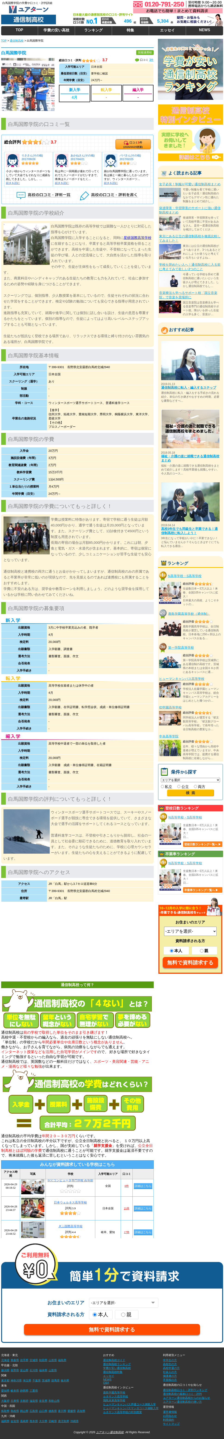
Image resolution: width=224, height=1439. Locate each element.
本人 (176, 951)
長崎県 (24, 1421)
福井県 (43, 1370)
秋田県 (43, 1360)
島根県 (15, 1411)
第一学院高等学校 (181, 647)
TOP (19, 30)
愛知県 (5, 1390)
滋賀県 (34, 1400)
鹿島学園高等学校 (114, 1392)
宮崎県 (53, 1421)
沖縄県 (74, 1421)
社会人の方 (170, 1372)
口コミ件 (133, 144)
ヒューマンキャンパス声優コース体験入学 (129, 1404)
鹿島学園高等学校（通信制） (189, 613)
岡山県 (24, 1411)
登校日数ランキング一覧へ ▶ (202, 844)
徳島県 (53, 1411)
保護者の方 (170, 1376)
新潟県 (5, 1370)
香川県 (62, 1411)
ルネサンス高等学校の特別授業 (122, 1412)
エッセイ (167, 30)
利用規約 (168, 1419)
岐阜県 (15, 1390)
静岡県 (24, 1390)
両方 (199, 787)
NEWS (204, 30)
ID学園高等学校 (170, 707)
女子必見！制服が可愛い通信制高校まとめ (190, 184)
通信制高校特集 (113, 1372)
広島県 (34, 1411)
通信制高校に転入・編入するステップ (188, 387)
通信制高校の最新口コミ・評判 (182, 1394)
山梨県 (53, 1370)
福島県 (62, 1360)
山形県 (53, 1360)
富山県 (24, 1370)
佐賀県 (15, 1421)
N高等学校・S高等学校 (185, 576)
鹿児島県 (63, 1421)
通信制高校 (17, 40)
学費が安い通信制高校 (117, 1368)
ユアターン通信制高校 (110, 1432)
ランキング (93, 30)
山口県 (43, 1411)
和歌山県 (54, 1400)
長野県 (15, 1370)
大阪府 (5, 1400)
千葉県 (36, 1380)
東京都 (5, 1380)
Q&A (106, 1382)
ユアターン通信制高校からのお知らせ (186, 1397)
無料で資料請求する (190, 962)
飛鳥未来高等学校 (114, 1400)
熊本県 (34, 1421)
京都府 (24, 1400)
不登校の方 (170, 1379)
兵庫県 (15, 1400)
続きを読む (13, 183)
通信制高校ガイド (114, 1360)
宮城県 (34, 1360)
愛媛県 (72, 1411)
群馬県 (55, 1380)
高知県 (81, 1411)
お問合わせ (170, 1416)
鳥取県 (5, 1411)
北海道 (5, 1360)
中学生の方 (170, 1360)
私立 (166, 787)
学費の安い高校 (56, 30)
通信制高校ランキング (117, 1364)
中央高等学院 (168, 736)
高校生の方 (170, 1364)
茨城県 (46, 1380)
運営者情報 (170, 1412)
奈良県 (43, 1400)
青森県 (15, 1360)
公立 (183, 787)
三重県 (34, 1390)
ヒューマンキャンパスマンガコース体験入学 (131, 1408)
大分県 (43, 1421)
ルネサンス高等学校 (115, 1396)
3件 (151, 59)
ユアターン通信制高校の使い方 (182, 1401)
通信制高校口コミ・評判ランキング (185, 1390)
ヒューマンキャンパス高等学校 (181, 679)
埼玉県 (27, 1380)
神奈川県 (16, 1380)
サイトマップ (171, 1423)
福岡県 (5, 1421)
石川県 (34, 1370)
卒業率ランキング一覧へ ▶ (201, 890)
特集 (130, 30)
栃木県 (65, 1380)
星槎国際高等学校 (137, 238)
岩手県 (24, 1360)
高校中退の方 (171, 1368)
